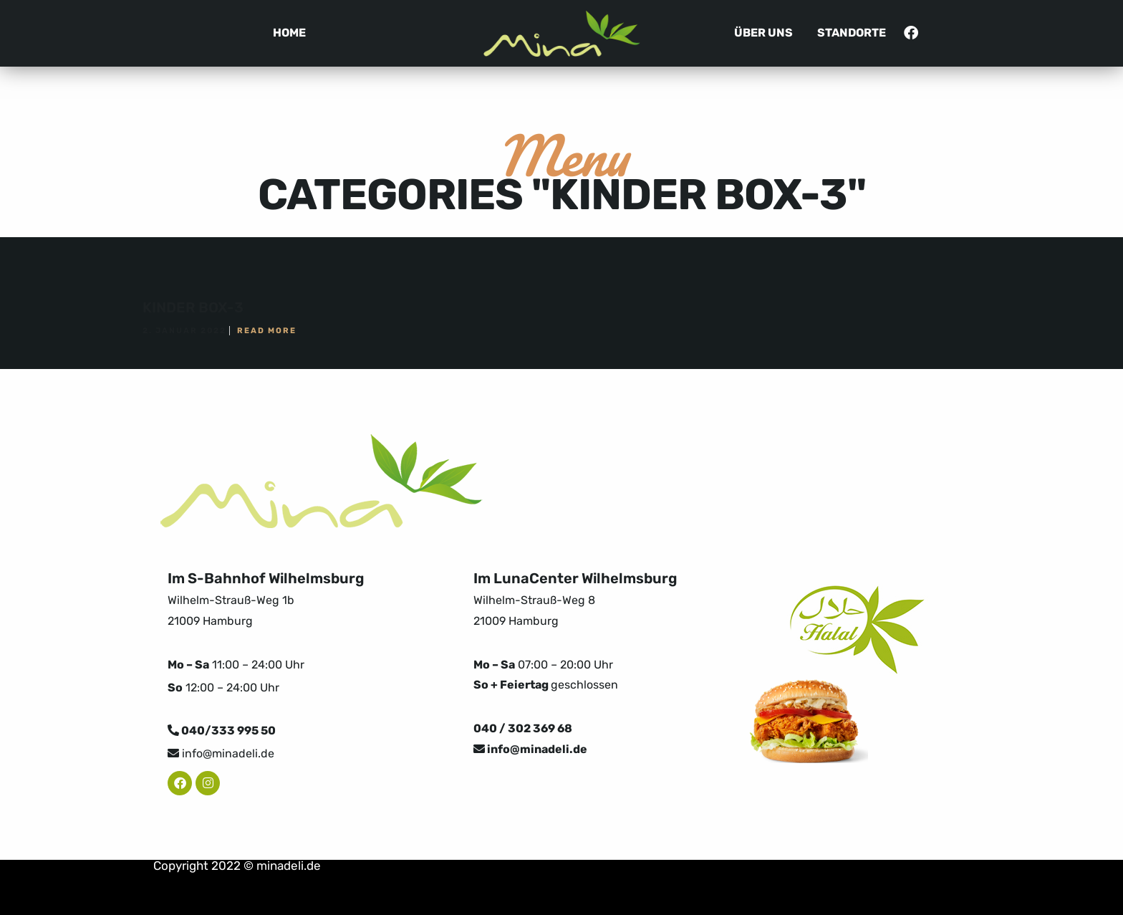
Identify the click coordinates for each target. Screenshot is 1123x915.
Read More (267, 330)
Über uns (763, 32)
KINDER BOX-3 (193, 307)
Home (289, 32)
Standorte (851, 32)
